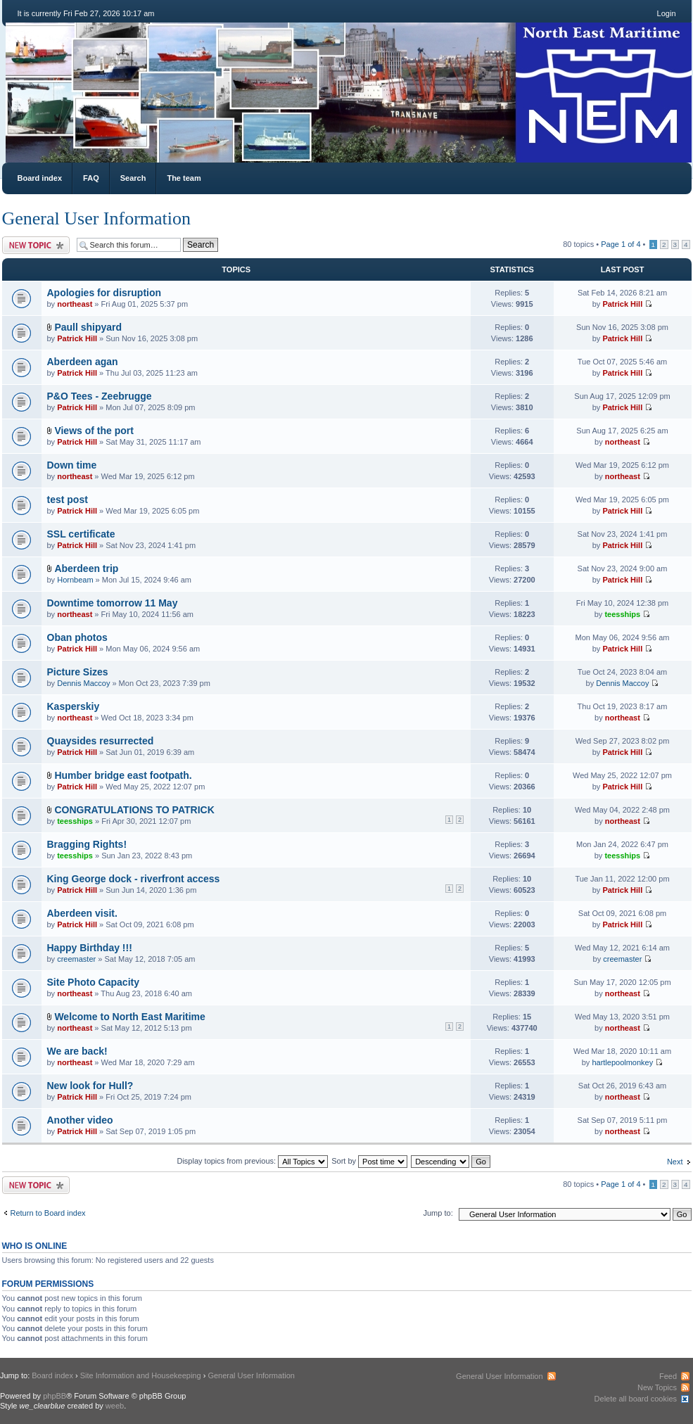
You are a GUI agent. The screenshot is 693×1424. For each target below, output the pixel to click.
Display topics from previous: (252, 1161)
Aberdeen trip (86, 568)
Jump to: (438, 1213)
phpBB (54, 1396)
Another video (80, 1120)
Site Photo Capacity (93, 982)
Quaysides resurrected (100, 740)
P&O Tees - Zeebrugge (99, 396)
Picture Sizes (77, 672)
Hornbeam (75, 580)
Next (675, 1161)
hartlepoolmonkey (622, 1062)
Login (666, 13)
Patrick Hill (622, 304)
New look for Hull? (90, 1085)
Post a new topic (36, 245)
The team (184, 178)
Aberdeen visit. (82, 913)
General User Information (96, 218)
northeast (74, 304)
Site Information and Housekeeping (140, 1375)
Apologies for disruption (104, 292)
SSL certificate (81, 534)
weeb (115, 1405)
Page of (620, 244)
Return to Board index (48, 1213)
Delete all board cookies (636, 1398)
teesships (622, 614)
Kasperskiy (73, 706)
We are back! (77, 1051)
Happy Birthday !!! (89, 947)
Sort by (369, 1161)
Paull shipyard (88, 327)
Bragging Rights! (87, 844)
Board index (40, 178)
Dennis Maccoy (83, 683)
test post (67, 499)
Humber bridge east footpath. (122, 775)
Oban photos (77, 637)
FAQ (91, 178)
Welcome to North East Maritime (129, 1016)
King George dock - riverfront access (133, 878)
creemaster (76, 959)
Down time (72, 465)
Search (133, 178)
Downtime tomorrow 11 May (112, 603)
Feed (668, 1376)
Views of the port (94, 430)
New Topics (657, 1387)
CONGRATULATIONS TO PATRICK (134, 809)
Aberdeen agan (82, 361)
